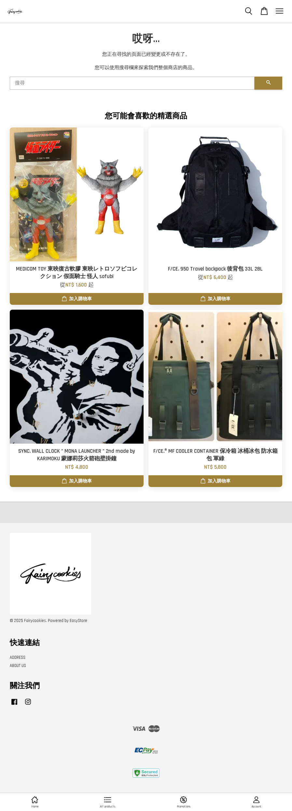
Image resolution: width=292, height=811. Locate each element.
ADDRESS (17, 657)
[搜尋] (132, 83)
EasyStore (78, 620)
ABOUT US (18, 665)
